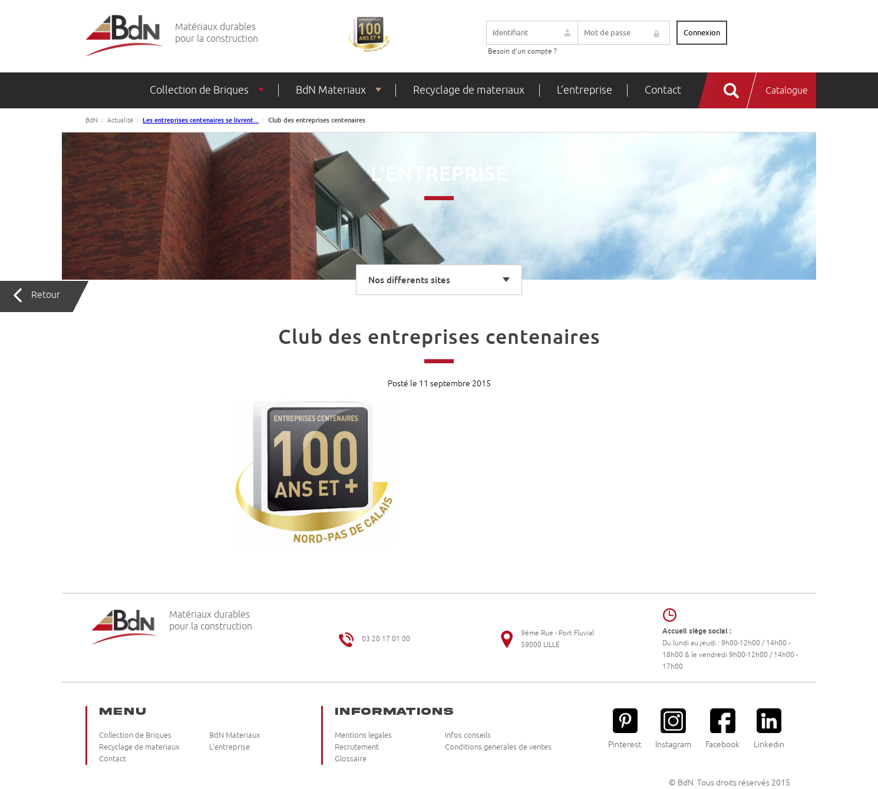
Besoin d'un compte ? (522, 51)
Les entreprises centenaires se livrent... (201, 120)
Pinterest (624, 729)
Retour (45, 295)
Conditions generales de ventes (498, 747)
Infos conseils (468, 735)
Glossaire (351, 759)
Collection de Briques (199, 90)
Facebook (722, 729)
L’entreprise (584, 90)
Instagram (673, 729)
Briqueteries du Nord (124, 36)
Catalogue (786, 91)
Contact (663, 90)
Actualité (120, 120)
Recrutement (357, 747)
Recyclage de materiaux (468, 90)
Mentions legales (363, 735)
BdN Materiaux (331, 90)
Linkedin (769, 729)
